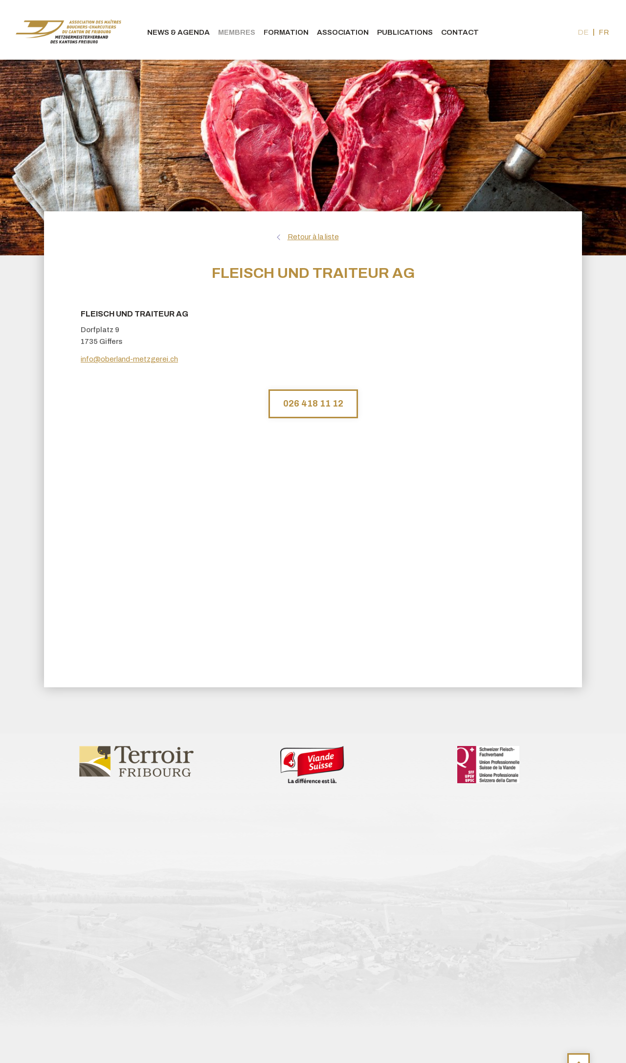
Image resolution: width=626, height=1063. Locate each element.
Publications (405, 32)
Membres (236, 32)
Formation (286, 32)
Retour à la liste (313, 237)
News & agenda (178, 32)
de (583, 32)
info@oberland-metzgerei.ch (129, 359)
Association (343, 32)
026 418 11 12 (313, 403)
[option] (137, 760)
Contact (460, 32)
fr (604, 32)
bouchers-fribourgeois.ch (68, 30)
